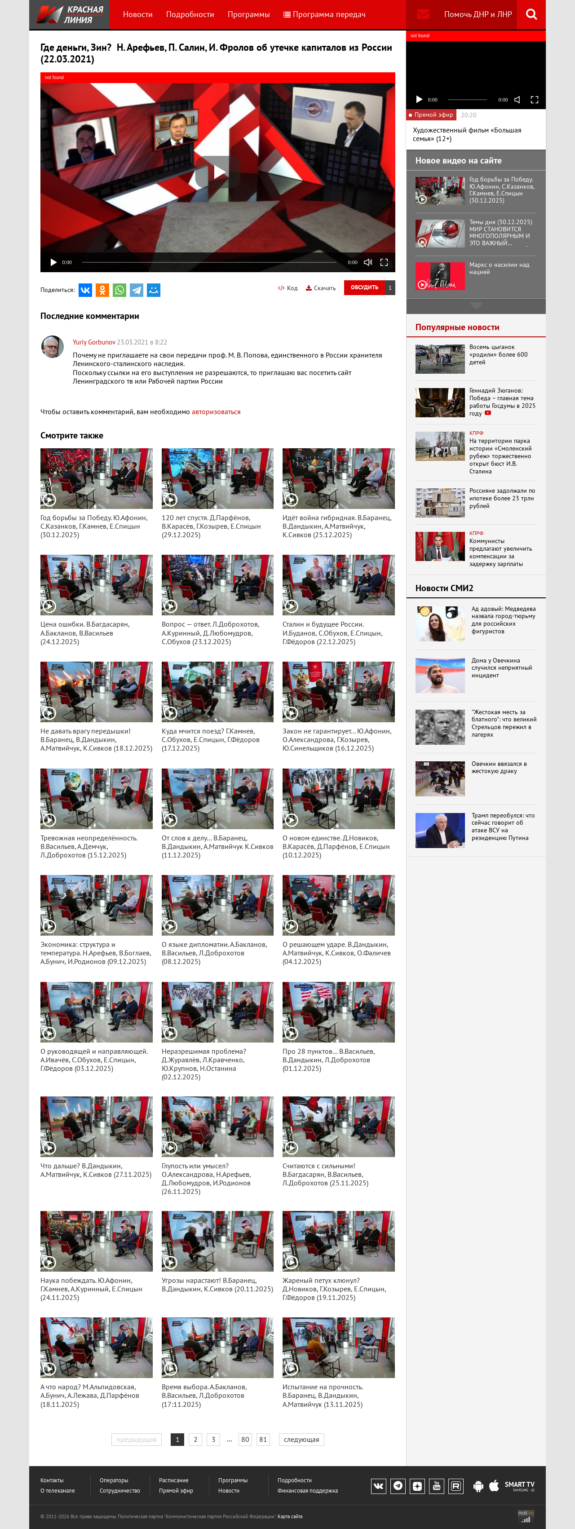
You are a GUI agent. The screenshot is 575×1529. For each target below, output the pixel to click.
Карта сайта (290, 1516)
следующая (301, 1439)
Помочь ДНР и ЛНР (478, 14)
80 (245, 1439)
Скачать (321, 288)
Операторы (114, 1480)
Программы (249, 14)
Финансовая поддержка (308, 1491)
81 (263, 1439)
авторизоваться (216, 411)
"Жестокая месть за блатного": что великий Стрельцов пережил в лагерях (504, 723)
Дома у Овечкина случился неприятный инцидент (502, 668)
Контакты (52, 1480)
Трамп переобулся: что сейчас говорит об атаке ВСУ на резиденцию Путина (503, 827)
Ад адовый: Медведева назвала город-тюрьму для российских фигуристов (504, 620)
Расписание (174, 1480)
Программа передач (324, 14)
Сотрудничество (120, 1491)
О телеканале (57, 1491)
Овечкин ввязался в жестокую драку (499, 767)
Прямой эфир (176, 1491)
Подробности (190, 14)
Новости (138, 14)
